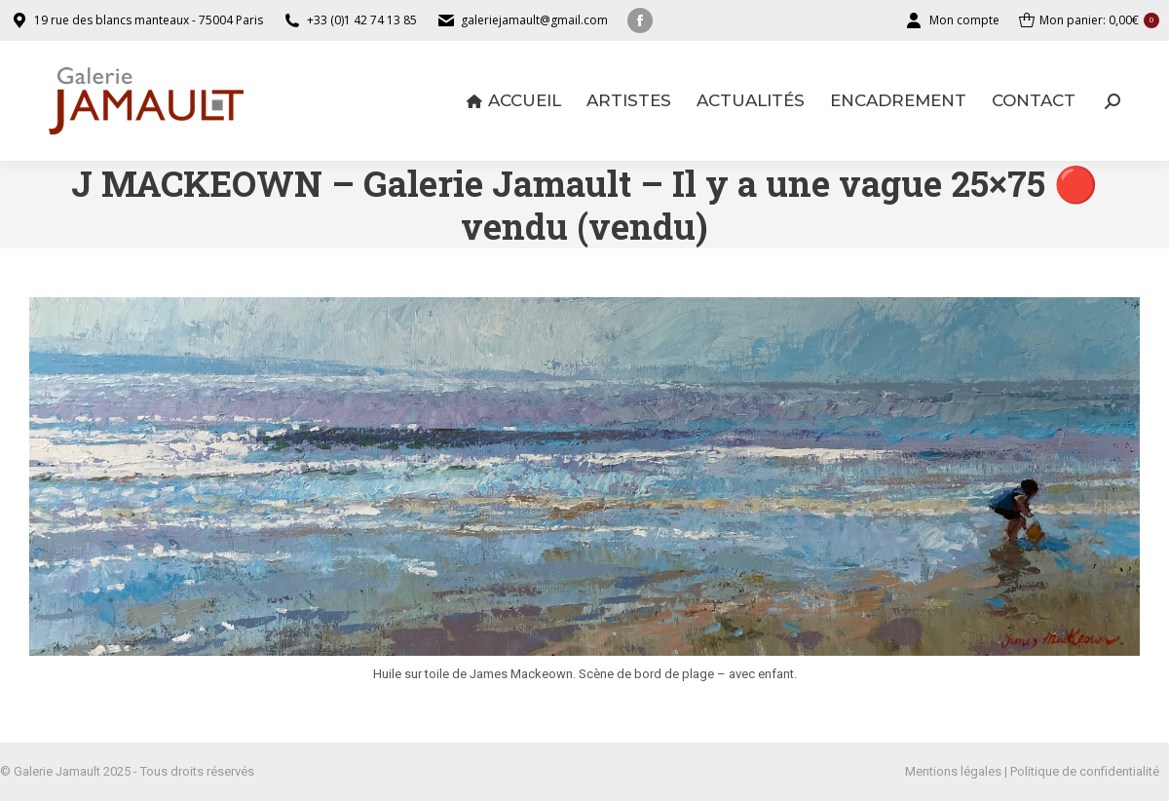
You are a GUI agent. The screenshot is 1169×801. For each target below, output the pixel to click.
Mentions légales (953, 771)
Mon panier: (1089, 20)
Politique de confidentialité (1084, 771)
